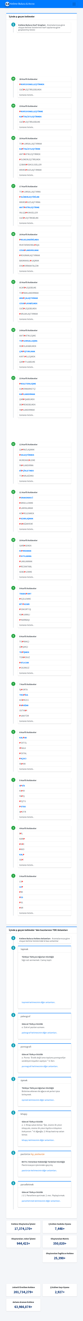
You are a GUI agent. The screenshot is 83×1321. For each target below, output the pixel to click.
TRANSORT (25, 593)
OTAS (22, 806)
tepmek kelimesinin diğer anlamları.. (38, 1002)
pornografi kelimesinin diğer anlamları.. (40, 1066)
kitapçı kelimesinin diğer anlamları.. (38, 1140)
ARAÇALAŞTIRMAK (28, 298)
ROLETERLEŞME (27, 383)
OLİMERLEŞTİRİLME (29, 196)
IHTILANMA (25, 556)
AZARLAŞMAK (26, 518)
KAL (21, 854)
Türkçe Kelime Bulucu (46, 1317)
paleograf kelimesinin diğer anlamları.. (39, 1032)
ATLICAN (24, 662)
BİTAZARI (24, 604)
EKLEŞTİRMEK (26, 454)
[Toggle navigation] (74, 4)
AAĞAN (23, 705)
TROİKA (23, 694)
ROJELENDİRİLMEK (29, 239)
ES (21, 897)
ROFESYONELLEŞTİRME (31, 111)
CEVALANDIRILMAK (29, 250)
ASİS (22, 785)
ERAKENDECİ (26, 497)
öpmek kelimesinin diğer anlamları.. (38, 1100)
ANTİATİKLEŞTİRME (29, 207)
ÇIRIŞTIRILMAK (27, 351)
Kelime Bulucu (28, 1317)
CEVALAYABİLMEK (28, 303)
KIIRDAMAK (25, 550)
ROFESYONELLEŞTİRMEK (31, 84)
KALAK (23, 737)
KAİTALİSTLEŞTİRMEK (30, 116)
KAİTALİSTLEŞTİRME (29, 148)
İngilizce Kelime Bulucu (68, 1317)
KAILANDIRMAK (27, 394)
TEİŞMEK (24, 652)
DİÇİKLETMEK (26, 470)
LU (21, 886)
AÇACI (22, 758)
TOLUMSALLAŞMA (28, 340)
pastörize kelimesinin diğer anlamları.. (39, 1170)
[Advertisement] (41, 58)
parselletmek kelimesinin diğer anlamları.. (41, 1200)
